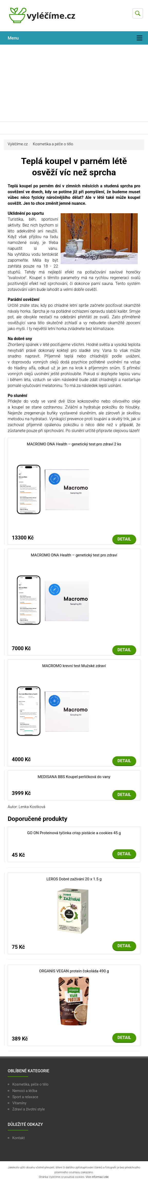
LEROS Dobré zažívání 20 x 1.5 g (74, 879)
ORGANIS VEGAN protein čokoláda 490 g (74, 971)
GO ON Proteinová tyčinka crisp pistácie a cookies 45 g (74, 833)
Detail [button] (124, 539)
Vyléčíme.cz (18, 144)
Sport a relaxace (25, 1097)
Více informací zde (97, 1177)
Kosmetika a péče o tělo (53, 144)
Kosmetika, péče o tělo (30, 1084)
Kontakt (18, 1138)
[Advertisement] (74, 83)
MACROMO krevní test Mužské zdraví (74, 666)
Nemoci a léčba (24, 1091)
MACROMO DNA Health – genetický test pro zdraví (74, 555)
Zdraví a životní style (28, 1109)
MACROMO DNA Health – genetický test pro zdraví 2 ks (74, 444)
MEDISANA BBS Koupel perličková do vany (74, 776)
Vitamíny (19, 1103)
